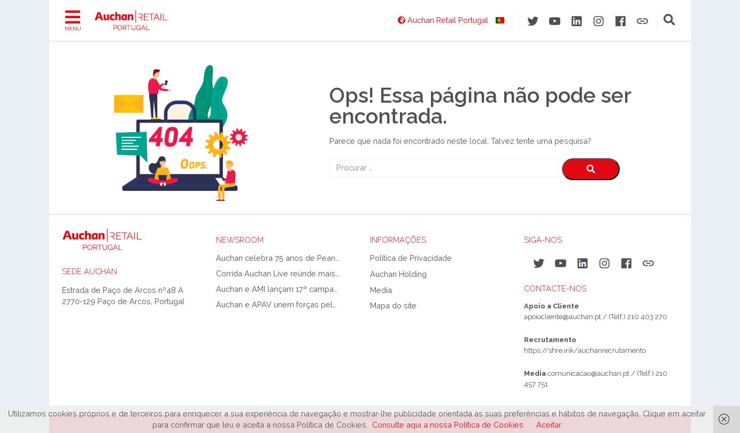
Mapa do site (393, 305)
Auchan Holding (398, 274)
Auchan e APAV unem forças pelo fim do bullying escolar (277, 304)
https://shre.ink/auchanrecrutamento (585, 350)
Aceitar (548, 424)
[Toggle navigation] (73, 20)
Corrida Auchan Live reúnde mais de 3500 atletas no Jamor (277, 273)
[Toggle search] (669, 20)
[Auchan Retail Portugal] (451, 20)
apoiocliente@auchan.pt (562, 317)
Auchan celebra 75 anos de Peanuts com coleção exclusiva (277, 257)
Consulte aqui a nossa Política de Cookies (447, 424)
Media (381, 290)
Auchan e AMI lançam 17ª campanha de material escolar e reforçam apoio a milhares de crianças (277, 288)
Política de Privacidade (411, 257)
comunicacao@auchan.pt (588, 373)
